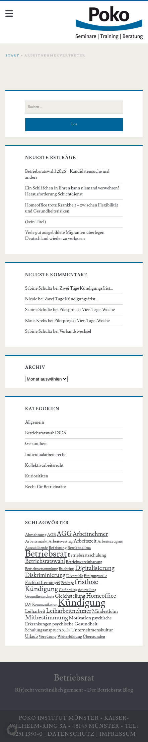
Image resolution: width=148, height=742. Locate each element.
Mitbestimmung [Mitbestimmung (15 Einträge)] (46, 617)
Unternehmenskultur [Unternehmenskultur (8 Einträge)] (92, 630)
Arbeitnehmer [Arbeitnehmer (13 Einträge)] (90, 534)
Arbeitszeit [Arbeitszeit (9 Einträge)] (85, 541)
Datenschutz (71, 734)
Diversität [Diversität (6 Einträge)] (74, 575)
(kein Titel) (35, 222)
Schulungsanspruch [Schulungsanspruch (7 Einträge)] (43, 630)
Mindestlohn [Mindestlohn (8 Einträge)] (105, 611)
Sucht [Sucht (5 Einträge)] (66, 630)
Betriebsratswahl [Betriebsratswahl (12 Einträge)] (45, 561)
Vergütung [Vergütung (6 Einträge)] (47, 636)
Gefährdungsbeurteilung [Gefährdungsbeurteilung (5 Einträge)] (77, 590)
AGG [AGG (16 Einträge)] (64, 534)
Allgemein (34, 422)
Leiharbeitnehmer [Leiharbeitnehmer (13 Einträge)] (68, 611)
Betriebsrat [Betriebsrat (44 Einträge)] (46, 554)
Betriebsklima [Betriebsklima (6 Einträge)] (79, 547)
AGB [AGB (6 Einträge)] (51, 534)
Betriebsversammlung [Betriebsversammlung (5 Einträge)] (41, 569)
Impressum (117, 734)
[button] (12, 730)
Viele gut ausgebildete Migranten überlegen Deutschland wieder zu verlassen (64, 235)
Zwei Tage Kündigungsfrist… (87, 288)
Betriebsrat (74, 678)
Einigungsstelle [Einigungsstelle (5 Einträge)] (95, 576)
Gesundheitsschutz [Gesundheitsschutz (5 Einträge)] (39, 596)
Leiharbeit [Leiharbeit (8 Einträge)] (35, 611)
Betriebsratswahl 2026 (45, 433)
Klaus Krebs (36, 320)
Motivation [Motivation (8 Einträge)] (80, 618)
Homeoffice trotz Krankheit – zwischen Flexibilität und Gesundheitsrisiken (71, 208)
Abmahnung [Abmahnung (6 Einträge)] (35, 534)
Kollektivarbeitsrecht (44, 465)
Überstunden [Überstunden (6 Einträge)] (94, 636)
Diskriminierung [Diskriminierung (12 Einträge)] (45, 575)
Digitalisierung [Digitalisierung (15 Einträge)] (95, 568)
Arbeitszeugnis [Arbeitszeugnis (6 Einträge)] (110, 541)
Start (12, 55)
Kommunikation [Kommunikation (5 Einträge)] (45, 604)
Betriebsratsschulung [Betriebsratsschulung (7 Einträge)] (87, 555)
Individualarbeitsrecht (45, 454)
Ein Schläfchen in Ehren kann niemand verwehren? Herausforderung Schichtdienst (72, 191)
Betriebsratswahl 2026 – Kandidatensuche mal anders (67, 174)
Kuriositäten (36, 476)
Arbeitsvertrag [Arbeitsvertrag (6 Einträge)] (61, 541)
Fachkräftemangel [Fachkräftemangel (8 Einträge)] (42, 583)
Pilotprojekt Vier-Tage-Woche (87, 309)
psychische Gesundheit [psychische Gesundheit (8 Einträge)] (74, 624)
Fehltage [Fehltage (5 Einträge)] (67, 583)
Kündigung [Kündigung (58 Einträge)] (81, 602)
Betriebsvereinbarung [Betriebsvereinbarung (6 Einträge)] (84, 561)
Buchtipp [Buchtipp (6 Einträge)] (66, 568)
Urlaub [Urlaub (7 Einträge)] (31, 636)
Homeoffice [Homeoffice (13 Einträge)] (101, 596)
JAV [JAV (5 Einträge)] (28, 604)
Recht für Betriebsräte (45, 486)
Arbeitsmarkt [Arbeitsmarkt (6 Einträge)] (36, 541)
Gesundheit (36, 443)
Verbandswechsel (75, 331)
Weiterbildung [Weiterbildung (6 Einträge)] (69, 636)
